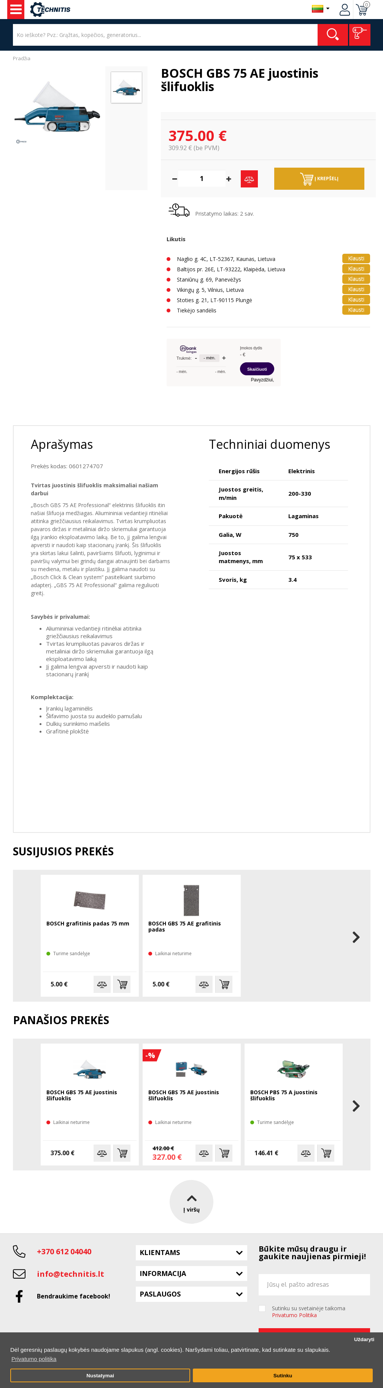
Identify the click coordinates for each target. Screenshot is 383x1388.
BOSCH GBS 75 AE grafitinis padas (184, 927)
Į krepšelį (319, 179)
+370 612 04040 (64, 1251)
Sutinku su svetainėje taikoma (308, 1312)
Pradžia (21, 58)
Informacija (163, 1273)
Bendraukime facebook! (73, 1296)
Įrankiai (16, 9)
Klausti (356, 258)
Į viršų (191, 1201)
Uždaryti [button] (364, 1339)
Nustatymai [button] (100, 1375)
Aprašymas (62, 444)
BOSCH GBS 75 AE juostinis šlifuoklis (81, 1095)
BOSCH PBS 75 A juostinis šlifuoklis (284, 1095)
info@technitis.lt (70, 1274)
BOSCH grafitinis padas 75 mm (87, 924)
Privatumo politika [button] (33, 1359)
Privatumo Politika (294, 1315)
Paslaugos (160, 1293)
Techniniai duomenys (269, 444)
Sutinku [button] (282, 1375)
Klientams (160, 1252)
